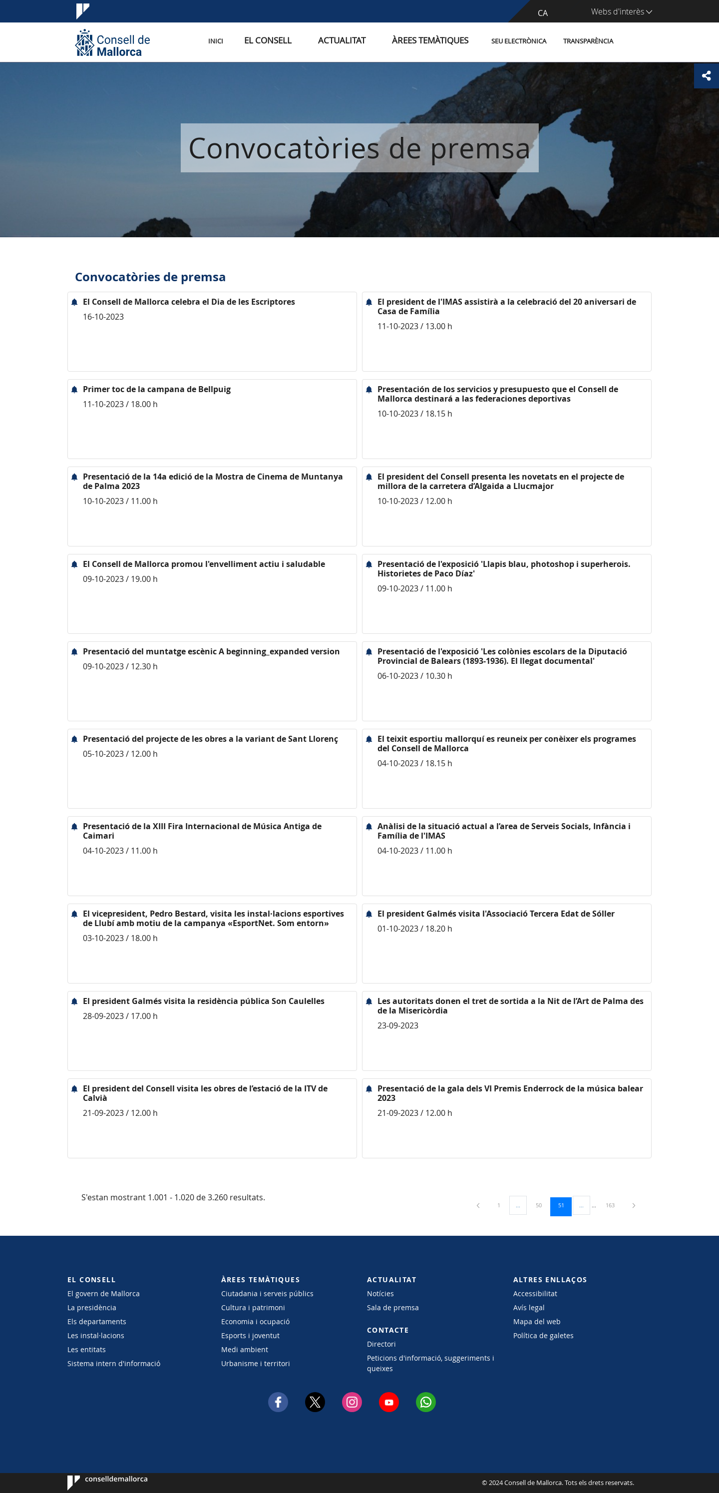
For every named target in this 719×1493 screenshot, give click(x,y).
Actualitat (364, 41)
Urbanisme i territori (255, 1363)
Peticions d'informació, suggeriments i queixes (430, 1363)
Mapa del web (537, 1321)
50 (542, 1205)
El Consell (303, 41)
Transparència (588, 41)
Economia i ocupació (255, 1321)
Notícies (380, 1293)
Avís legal (529, 1307)
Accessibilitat (535, 1293)
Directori (381, 1344)
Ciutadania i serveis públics (267, 1293)
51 (565, 1205)
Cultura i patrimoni (253, 1307)
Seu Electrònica (518, 41)
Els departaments (96, 1321)
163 (613, 1205)
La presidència (91, 1307)
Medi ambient (244, 1349)
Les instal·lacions (95, 1335)
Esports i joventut (250, 1335)
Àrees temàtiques (436, 41)
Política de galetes (543, 1335)
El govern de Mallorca (103, 1293)
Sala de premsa (393, 1307)
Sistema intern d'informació (113, 1363)
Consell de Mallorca (97, 1483)
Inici (260, 41)
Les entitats (86, 1349)
